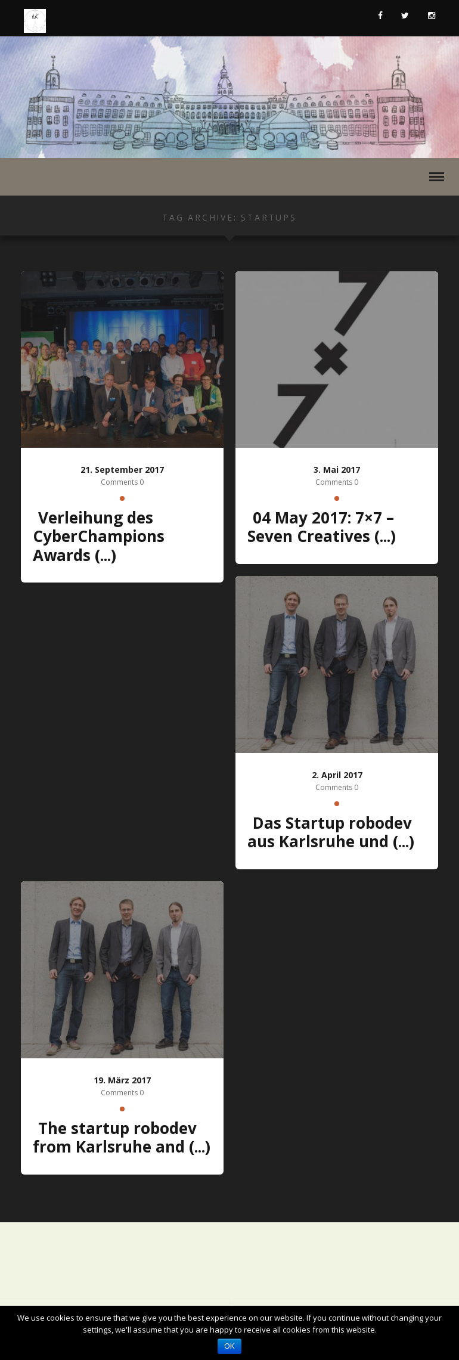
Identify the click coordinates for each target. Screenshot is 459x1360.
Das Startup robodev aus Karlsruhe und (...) (330, 832)
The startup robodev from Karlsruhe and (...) (121, 1137)
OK (229, 1346)
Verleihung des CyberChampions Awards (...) (99, 536)
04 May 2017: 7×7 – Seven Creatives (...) (321, 527)
